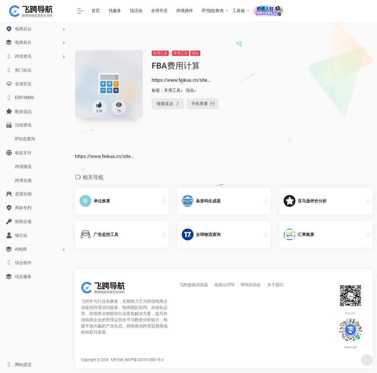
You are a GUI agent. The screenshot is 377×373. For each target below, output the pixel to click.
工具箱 (238, 10)
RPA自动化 (251, 284)
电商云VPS (224, 284)
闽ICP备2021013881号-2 (144, 360)
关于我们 (275, 284)
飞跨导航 (117, 360)
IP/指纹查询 (213, 10)
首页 (96, 10)
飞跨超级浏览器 (193, 284)
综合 (195, 53)
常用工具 (160, 53)
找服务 (115, 10)
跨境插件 (184, 10)
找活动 (136, 10)
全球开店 (159, 10)
